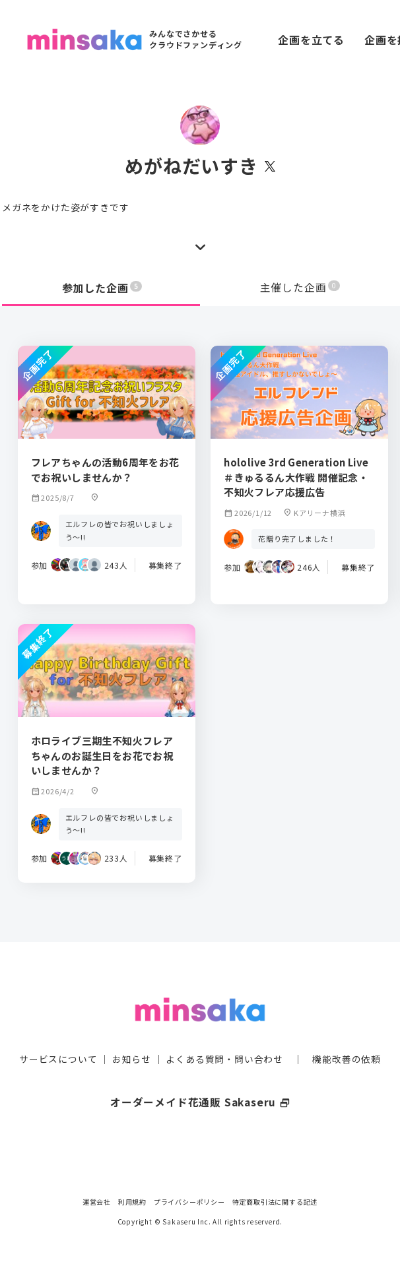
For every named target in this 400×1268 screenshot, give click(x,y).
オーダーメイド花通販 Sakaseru (200, 1089)
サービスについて (58, 1046)
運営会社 (97, 1202)
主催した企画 (300, 288)
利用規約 (132, 1202)
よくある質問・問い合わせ (224, 1046)
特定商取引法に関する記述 (275, 1202)
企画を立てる (311, 40)
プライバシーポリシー (189, 1202)
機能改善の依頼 (346, 1046)
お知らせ (131, 1046)
